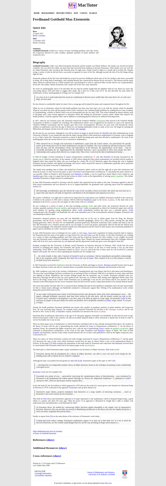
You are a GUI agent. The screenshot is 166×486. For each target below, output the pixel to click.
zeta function (89, 345)
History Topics (64, 13)
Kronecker (37, 372)
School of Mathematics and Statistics (101, 472)
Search (93, 13)
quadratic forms (87, 206)
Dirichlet (105, 133)
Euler (73, 129)
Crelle (86, 208)
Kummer (36, 245)
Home (37, 13)
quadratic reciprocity (120, 328)
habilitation (61, 265)
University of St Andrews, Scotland (102, 474)
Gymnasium (100, 121)
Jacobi (119, 245)
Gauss (68, 157)
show (50, 439)
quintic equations (117, 176)
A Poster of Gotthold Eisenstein (44, 433)
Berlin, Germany (39, 36)
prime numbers (61, 208)
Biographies (48, 13)
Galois (108, 300)
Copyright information (43, 473)
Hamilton (77, 174)
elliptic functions (81, 250)
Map (76, 13)
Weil (48, 290)
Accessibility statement (43, 475)
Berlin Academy (108, 200)
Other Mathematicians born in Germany (47, 431)
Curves (83, 13)
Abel (80, 176)
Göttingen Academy (116, 309)
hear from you (106, 483)
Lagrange (82, 129)
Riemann (107, 265)
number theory (38, 159)
